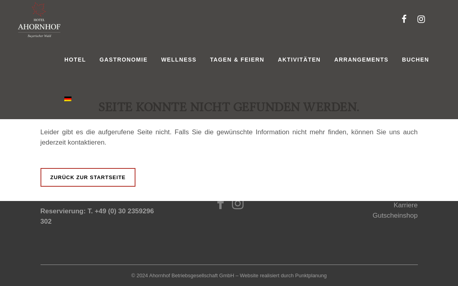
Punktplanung (311, 275)
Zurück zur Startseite (88, 177)
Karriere (405, 205)
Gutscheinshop (395, 215)
